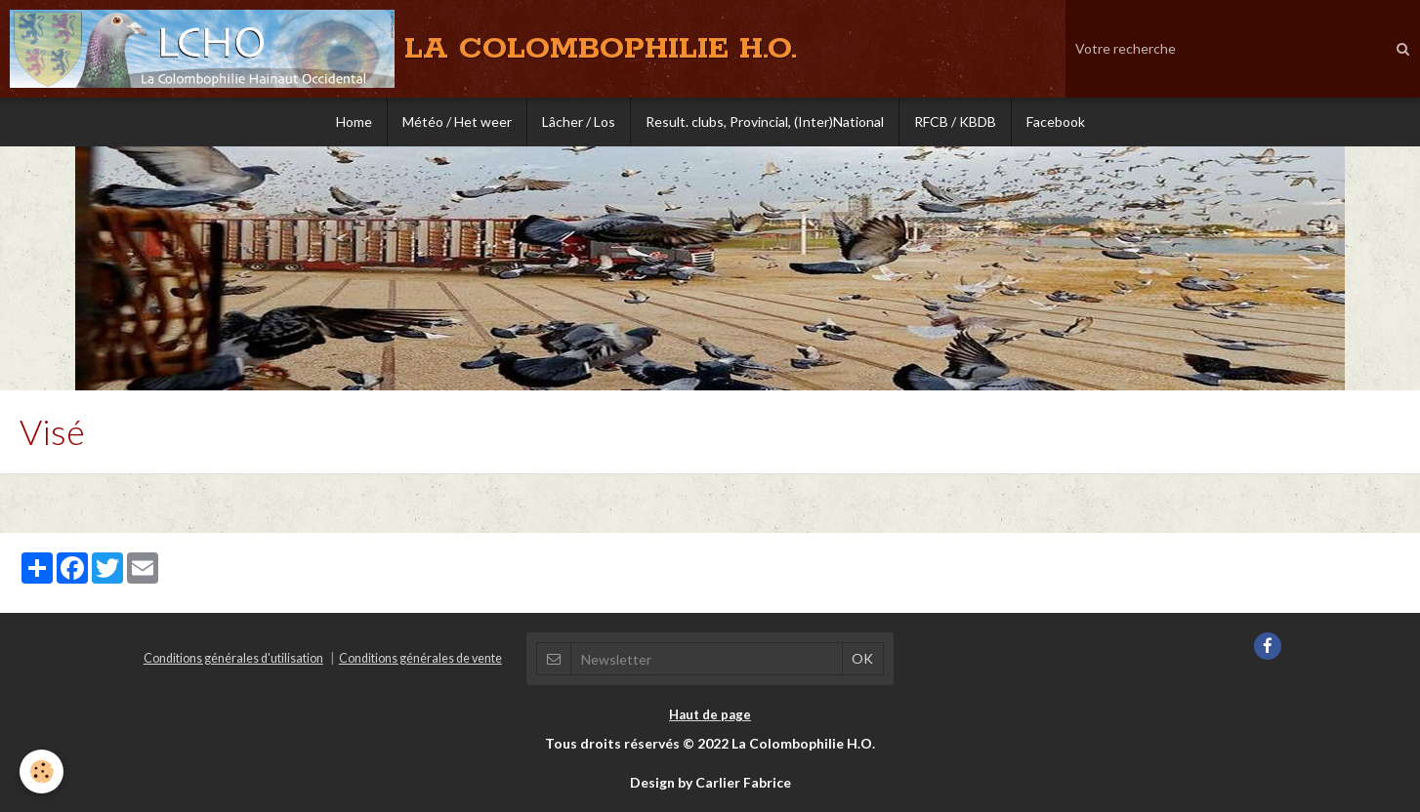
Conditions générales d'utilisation (233, 658)
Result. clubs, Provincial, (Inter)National (765, 121)
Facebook (1055, 121)
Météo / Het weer (457, 121)
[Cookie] (41, 771)
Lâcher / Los (578, 121)
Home (354, 121)
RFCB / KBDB (955, 121)
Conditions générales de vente (420, 658)
